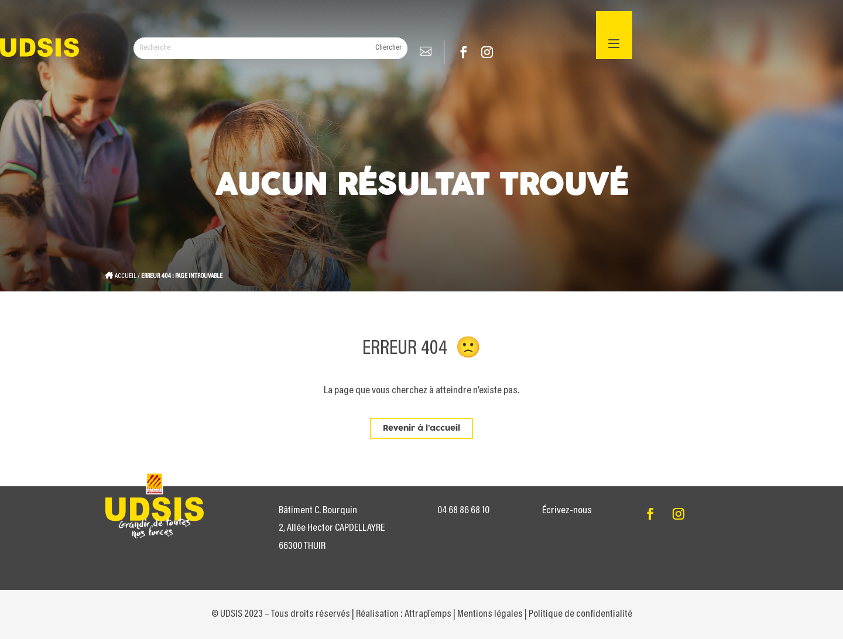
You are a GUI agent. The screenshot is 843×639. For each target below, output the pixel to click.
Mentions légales (490, 614)
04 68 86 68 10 (463, 511)
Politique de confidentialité (580, 614)
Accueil (125, 276)
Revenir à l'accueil (421, 428)
